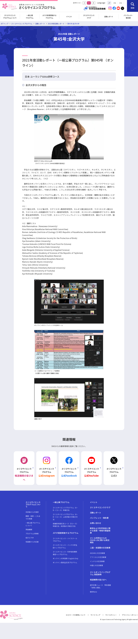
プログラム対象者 (32, 533)
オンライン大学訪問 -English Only (65, 558)
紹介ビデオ (30, 538)
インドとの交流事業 (97, 561)
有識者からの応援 (32, 542)
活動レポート (108, 16)
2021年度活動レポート (56, 23)
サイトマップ (95, 615)
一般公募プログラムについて (33, 524)
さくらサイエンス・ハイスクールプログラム (65, 539)
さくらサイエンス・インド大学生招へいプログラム (65, 546)
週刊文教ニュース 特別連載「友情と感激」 (100, 586)
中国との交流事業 (96, 565)
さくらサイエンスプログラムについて (10, 16)
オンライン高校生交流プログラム (65, 562)
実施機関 (29, 529)
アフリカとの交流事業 (98, 557)
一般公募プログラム (29, 16)
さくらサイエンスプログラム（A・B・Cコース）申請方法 (65, 508)
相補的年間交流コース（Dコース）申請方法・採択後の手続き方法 (65, 524)
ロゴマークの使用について (75, 615)
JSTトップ (4, 23)
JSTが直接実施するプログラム (49, 16)
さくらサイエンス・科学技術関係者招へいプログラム (65, 553)
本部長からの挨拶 (32, 512)
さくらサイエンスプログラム (21, 23)
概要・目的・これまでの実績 (33, 517)
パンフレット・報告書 (128, 16)
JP (109, 3)
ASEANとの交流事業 (97, 553)
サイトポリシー (111, 615)
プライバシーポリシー (130, 615)
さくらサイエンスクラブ (88, 16)
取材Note (93, 592)
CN (120, 3)
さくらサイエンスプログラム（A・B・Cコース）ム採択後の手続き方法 (65, 517)
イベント (69, 16)
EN (115, 3)
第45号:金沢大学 (73, 23)
